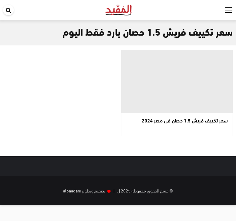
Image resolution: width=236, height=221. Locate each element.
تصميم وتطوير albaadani (84, 190)
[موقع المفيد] (118, 8)
